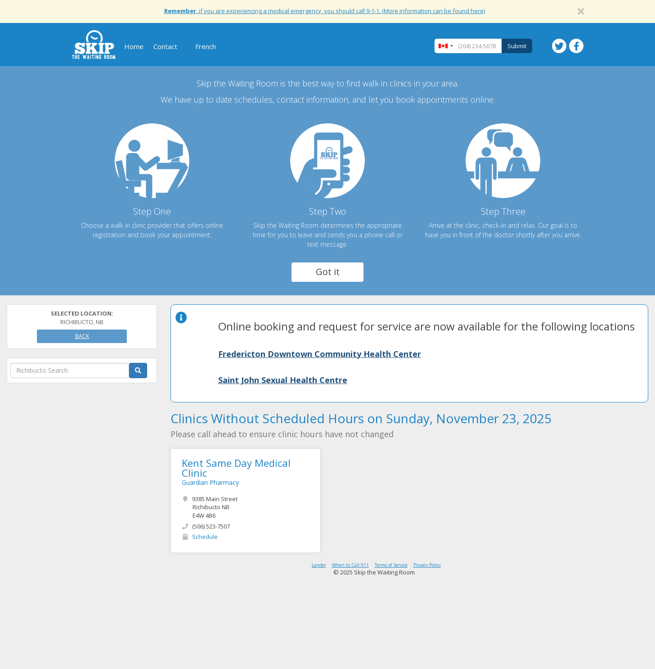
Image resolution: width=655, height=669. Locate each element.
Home (134, 46)
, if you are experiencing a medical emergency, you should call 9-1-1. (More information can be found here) (324, 11)
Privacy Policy (427, 565)
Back (82, 336)
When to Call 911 (350, 565)
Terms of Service (391, 565)
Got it (328, 272)
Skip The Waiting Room (93, 44)
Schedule (205, 537)
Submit (516, 46)
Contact (165, 46)
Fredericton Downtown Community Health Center (319, 353)
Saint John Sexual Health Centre (282, 380)
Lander (319, 565)
